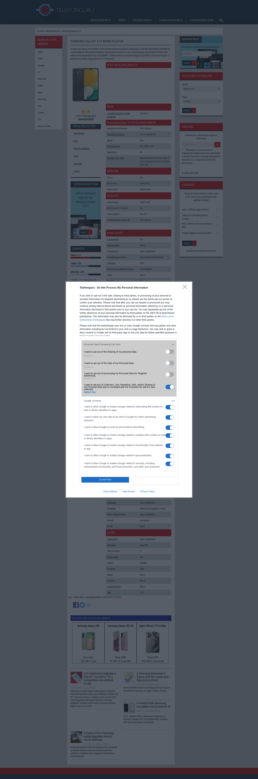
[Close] (186, 288)
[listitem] (129, 344)
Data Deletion (110, 491)
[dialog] (129, 389)
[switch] (170, 351)
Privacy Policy (147, 491)
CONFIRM (105, 479)
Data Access (128, 491)
